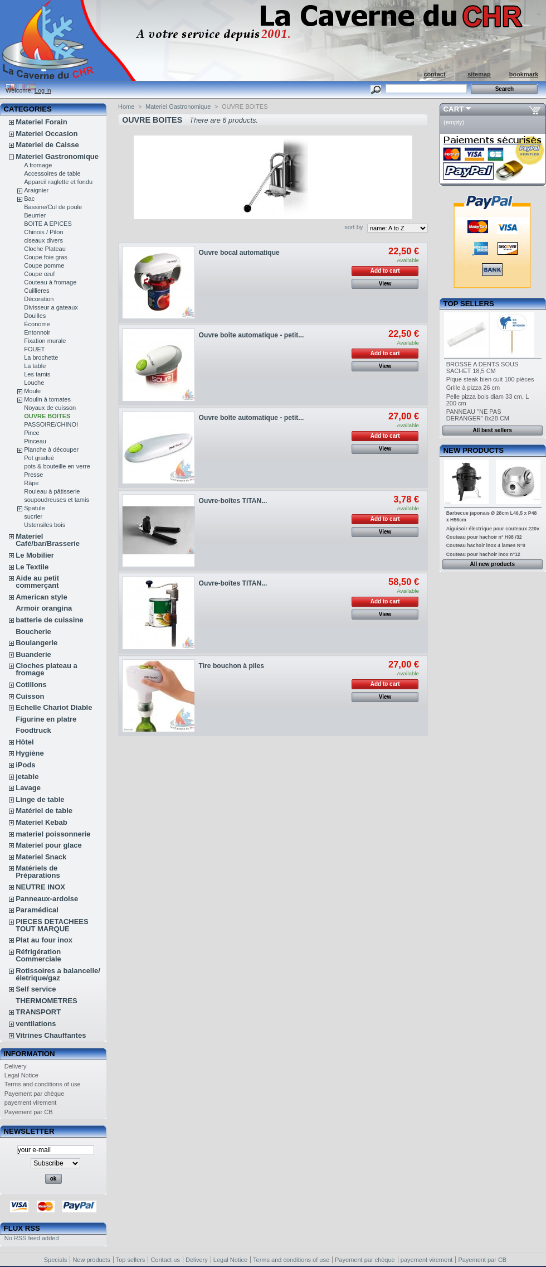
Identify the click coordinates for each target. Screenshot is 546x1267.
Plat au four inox (44, 940)
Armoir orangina (44, 608)
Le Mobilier (35, 555)
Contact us (165, 1259)
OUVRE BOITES (47, 416)
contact (434, 74)
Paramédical (37, 910)
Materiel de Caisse (47, 145)
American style (41, 597)
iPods (25, 765)
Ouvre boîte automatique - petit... (251, 335)
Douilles (35, 315)
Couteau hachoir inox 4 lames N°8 (485, 545)
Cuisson (30, 696)
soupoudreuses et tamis (56, 499)
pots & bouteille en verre (57, 466)
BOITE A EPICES (48, 223)
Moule (32, 391)
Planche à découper (51, 449)
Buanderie (33, 654)
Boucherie (33, 631)
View (385, 284)
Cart (453, 109)
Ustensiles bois (44, 524)
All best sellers (492, 430)
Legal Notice (21, 1075)
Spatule (34, 508)
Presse (33, 474)
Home (126, 106)
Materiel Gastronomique (57, 156)
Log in (43, 90)
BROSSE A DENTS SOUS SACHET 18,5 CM (482, 367)
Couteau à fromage (50, 282)
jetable (27, 776)
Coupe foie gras (45, 257)
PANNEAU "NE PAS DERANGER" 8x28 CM (477, 415)
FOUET (34, 349)
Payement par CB (28, 1112)
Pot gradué (39, 457)
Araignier (36, 190)
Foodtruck (33, 730)
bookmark (524, 74)
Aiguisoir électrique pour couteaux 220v (492, 528)
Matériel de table (44, 810)
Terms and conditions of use (42, 1084)
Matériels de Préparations (38, 871)
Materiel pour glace (48, 845)
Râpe (31, 483)
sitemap (479, 74)
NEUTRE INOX (40, 887)
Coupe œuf (39, 273)
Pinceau (35, 441)
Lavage (28, 788)
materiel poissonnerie (53, 834)
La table (35, 365)
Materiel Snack (41, 857)
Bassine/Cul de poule (53, 207)
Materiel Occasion (46, 133)
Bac (29, 198)
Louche (34, 382)
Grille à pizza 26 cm (473, 387)
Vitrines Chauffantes (51, 1035)
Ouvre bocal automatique (239, 253)
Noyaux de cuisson (50, 407)
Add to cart (385, 271)
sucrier (33, 516)
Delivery (15, 1066)
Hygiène (30, 753)
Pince (32, 432)
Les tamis (37, 374)
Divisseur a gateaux (51, 307)
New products (473, 450)
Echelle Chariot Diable (54, 707)
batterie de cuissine (49, 620)
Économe (37, 324)
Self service (36, 989)
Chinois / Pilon (43, 232)
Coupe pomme (44, 265)
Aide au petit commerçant (37, 581)
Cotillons (31, 684)
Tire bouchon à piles (231, 666)
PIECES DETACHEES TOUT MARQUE (52, 925)
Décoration (38, 299)
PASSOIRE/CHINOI (51, 424)
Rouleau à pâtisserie (52, 491)
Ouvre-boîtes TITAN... (233, 501)
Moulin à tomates (47, 399)
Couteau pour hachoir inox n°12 (483, 554)
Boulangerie (36, 643)
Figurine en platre (46, 719)
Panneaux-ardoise (47, 898)
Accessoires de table (52, 173)
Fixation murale (45, 340)
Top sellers (468, 303)
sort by (353, 227)
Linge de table (40, 799)
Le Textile (32, 567)
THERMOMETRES (46, 1001)
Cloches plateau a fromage (46, 669)
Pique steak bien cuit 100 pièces (490, 379)
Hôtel (25, 742)
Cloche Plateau (45, 248)
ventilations (36, 1023)
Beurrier (35, 215)
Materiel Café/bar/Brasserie (48, 540)
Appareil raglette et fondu (58, 181)
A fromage (38, 165)
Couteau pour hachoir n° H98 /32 (484, 537)
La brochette (41, 357)
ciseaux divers (43, 240)
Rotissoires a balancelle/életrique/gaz (58, 974)
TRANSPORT (38, 1012)
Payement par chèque (34, 1093)
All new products (492, 564)
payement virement (30, 1102)
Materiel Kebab (41, 822)
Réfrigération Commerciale (38, 955)
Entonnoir (37, 332)
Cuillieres (36, 290)
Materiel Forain (41, 122)
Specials (55, 1259)
